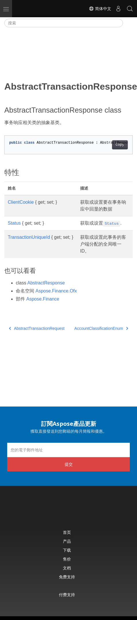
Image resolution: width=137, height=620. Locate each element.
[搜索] (63, 23)
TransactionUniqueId (29, 237)
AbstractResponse (46, 282)
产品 (67, 541)
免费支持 (67, 576)
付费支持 (67, 594)
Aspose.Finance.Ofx (56, 290)
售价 (67, 559)
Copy (120, 145)
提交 (69, 464)
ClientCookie (21, 202)
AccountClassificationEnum (101, 328)
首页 (67, 532)
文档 (67, 568)
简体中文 (100, 8)
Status (14, 223)
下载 (67, 550)
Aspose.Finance (42, 298)
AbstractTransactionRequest (37, 328)
